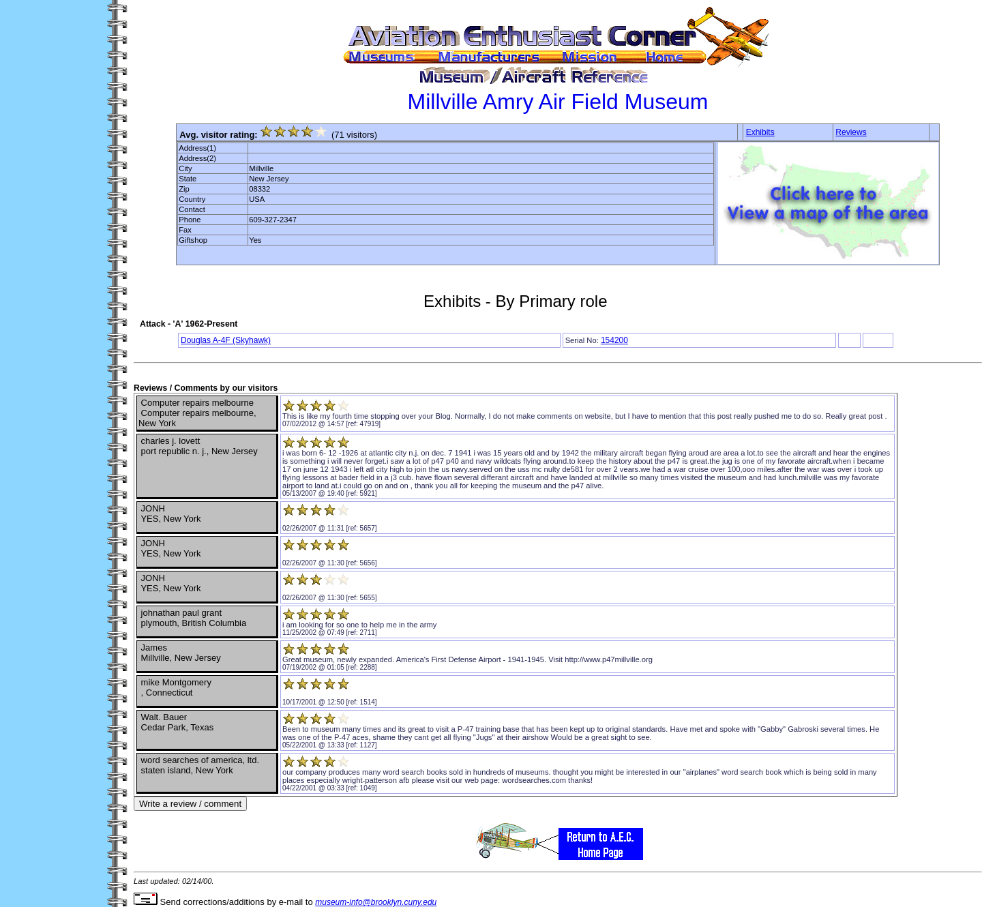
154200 (614, 340)
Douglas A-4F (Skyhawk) (226, 340)
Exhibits (760, 132)
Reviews (850, 132)
